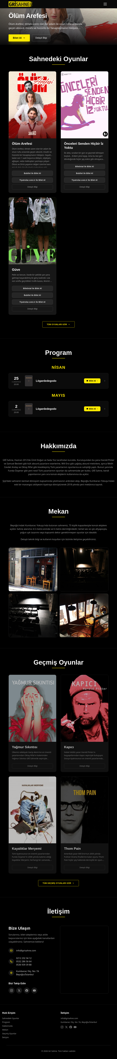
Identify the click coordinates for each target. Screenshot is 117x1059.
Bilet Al (19, 38)
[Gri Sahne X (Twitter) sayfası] (19, 990)
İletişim (5, 1037)
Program (6, 1022)
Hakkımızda (7, 1026)
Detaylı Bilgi (41, 38)
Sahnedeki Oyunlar (10, 1018)
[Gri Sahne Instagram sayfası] (12, 990)
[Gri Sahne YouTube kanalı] (34, 990)
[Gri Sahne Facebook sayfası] (27, 990)
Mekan (5, 1029)
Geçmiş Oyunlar (9, 1033)
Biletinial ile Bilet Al (84, 166)
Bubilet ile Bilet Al (32, 173)
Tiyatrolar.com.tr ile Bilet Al (32, 180)
